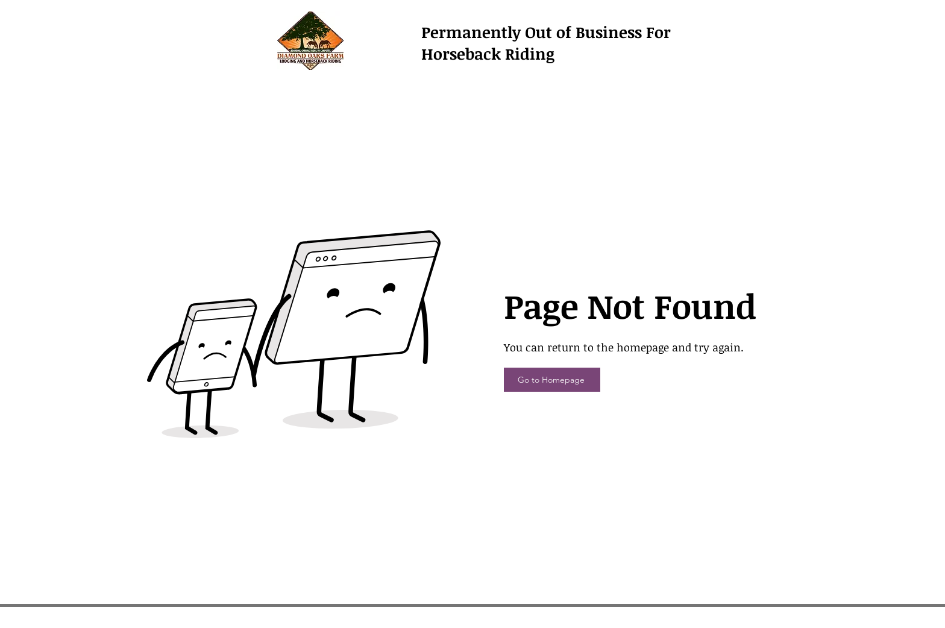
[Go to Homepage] (552, 380)
